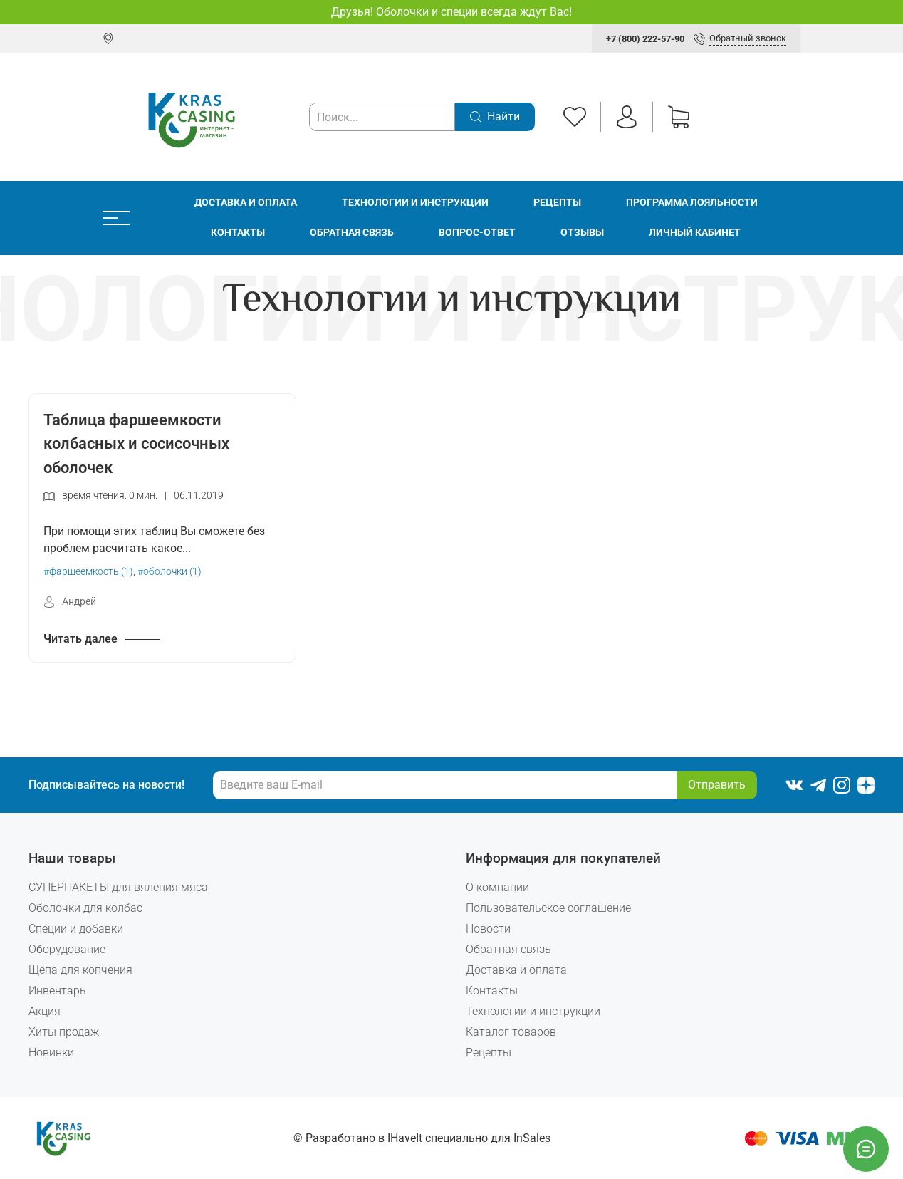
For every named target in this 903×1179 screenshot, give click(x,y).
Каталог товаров (511, 1032)
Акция (44, 1011)
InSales (531, 1138)
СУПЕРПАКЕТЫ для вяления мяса (118, 887)
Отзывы (582, 233)
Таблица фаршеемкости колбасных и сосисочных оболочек (136, 443)
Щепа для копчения (80, 970)
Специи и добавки (75, 928)
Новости (488, 928)
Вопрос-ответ (477, 233)
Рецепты (557, 203)
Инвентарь (57, 990)
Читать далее (80, 638)
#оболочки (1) (169, 572)
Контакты (238, 233)
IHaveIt (404, 1138)
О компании (497, 887)
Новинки (51, 1052)
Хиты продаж (63, 1032)
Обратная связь (352, 233)
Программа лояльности (692, 203)
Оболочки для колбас (85, 908)
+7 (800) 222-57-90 (645, 38)
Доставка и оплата (245, 203)
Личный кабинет (695, 233)
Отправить (717, 784)
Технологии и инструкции (415, 203)
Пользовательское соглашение (548, 908)
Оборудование (66, 949)
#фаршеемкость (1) (88, 572)
